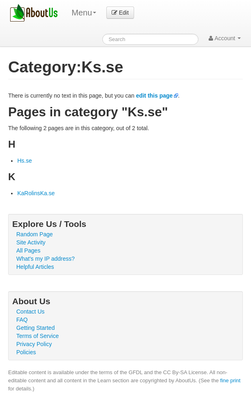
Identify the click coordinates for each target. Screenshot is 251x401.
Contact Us (30, 311)
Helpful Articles (35, 267)
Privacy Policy (34, 344)
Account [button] (225, 38)
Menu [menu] (84, 12)
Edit (120, 12)
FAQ (22, 319)
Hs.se (24, 160)
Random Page (34, 234)
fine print (230, 380)
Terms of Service (37, 336)
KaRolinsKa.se (36, 193)
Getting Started (35, 328)
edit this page (154, 95)
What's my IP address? (45, 258)
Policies (26, 352)
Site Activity (31, 242)
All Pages (28, 250)
